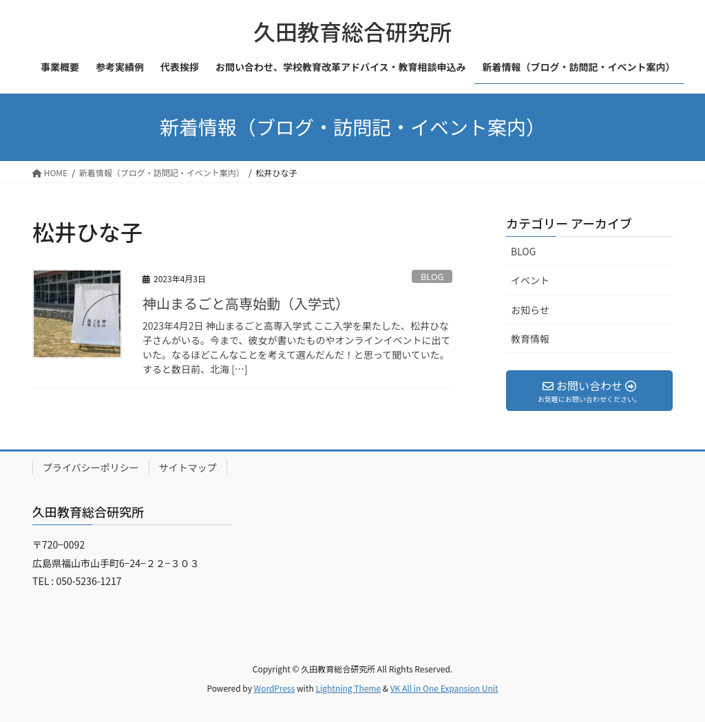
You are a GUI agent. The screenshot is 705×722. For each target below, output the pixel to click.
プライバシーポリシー (91, 467)
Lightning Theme (348, 688)
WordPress (274, 688)
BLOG (432, 276)
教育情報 (530, 339)
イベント (530, 280)
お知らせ (530, 310)
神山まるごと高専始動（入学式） (246, 303)
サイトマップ (188, 467)
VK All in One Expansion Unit (444, 688)
